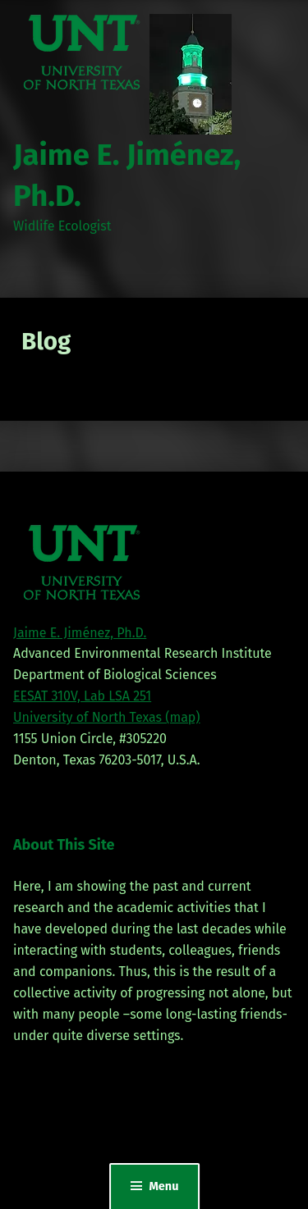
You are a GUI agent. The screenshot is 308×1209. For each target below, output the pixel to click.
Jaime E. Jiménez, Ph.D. (79, 633)
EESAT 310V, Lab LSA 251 (82, 696)
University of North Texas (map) (106, 717)
